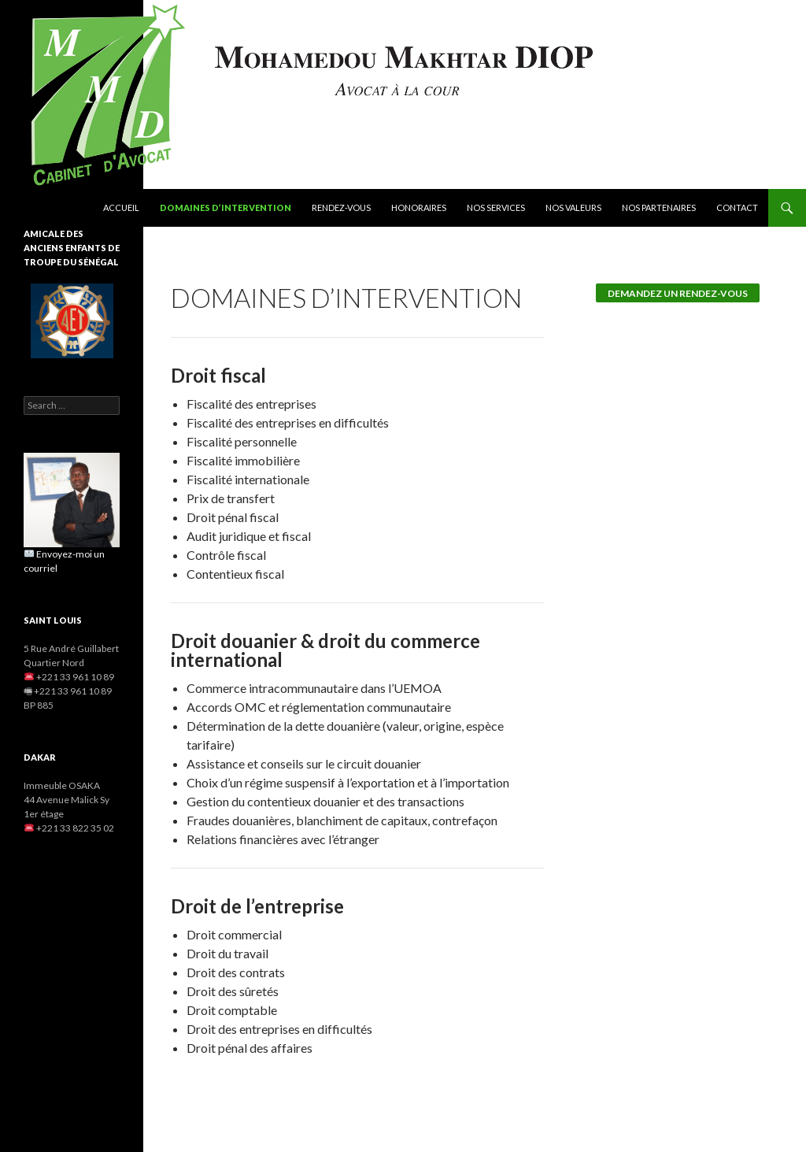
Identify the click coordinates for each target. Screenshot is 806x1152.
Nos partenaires (659, 207)
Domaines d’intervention (225, 207)
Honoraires (418, 207)
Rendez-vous (341, 207)
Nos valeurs (573, 207)
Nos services (496, 207)
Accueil (121, 207)
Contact (737, 207)
